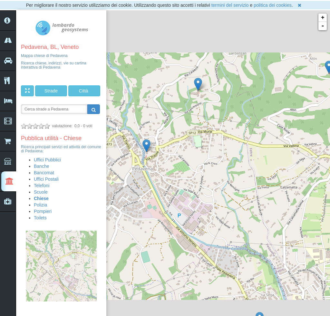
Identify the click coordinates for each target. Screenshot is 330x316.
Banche (41, 166)
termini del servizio (230, 5)
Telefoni (41, 185)
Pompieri (43, 211)
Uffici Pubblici (47, 159)
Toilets (40, 217)
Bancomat (44, 172)
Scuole (41, 192)
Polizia (40, 204)
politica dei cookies (273, 5)
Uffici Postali (46, 179)
